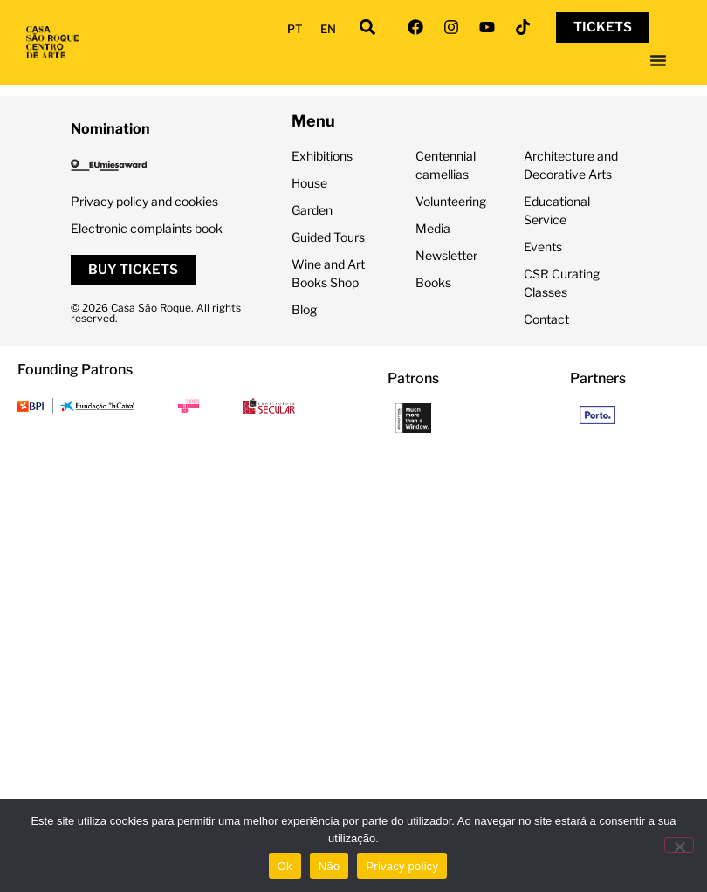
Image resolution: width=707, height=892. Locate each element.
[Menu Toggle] (658, 60)
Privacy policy (402, 866)
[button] (368, 27)
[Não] (679, 845)
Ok (285, 866)
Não (329, 866)
